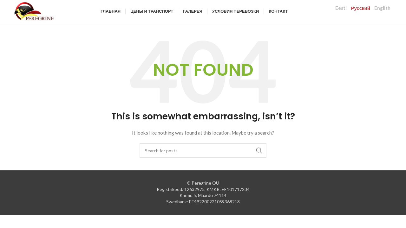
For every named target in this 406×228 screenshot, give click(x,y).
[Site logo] (44, 16)
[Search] (203, 160)
